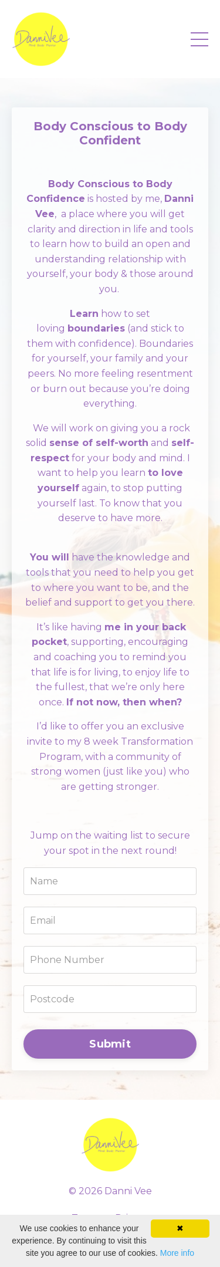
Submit (110, 1044)
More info (177, 1253)
